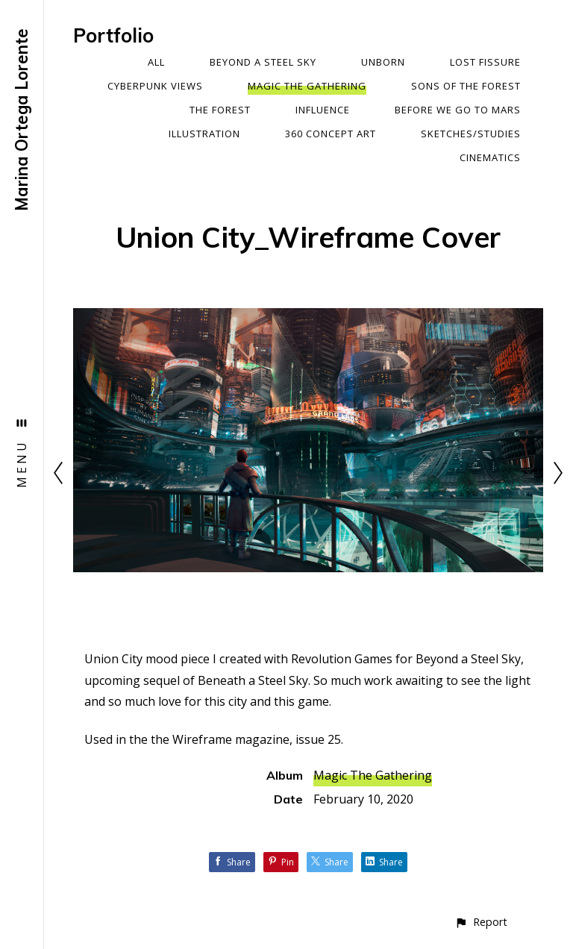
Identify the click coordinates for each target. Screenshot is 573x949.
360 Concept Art (330, 133)
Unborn (383, 62)
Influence (322, 109)
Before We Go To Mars (458, 109)
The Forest (220, 109)
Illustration (204, 133)
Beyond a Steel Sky (263, 62)
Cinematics (490, 157)
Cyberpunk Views (155, 86)
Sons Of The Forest (466, 86)
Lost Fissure (485, 62)
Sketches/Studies (471, 133)
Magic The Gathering (307, 86)
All (156, 62)
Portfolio (113, 35)
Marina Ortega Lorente (21, 119)
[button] (480, 921)
